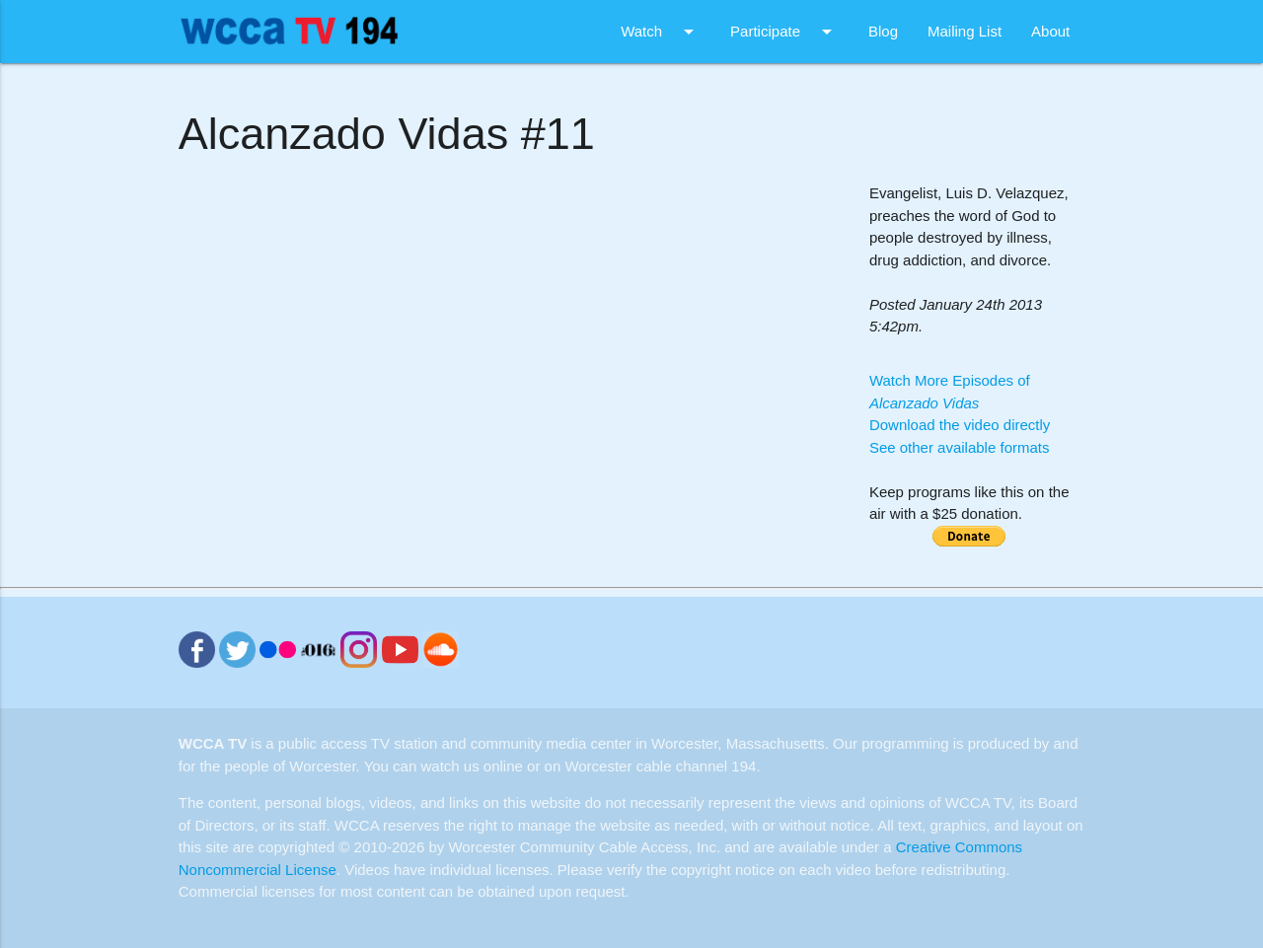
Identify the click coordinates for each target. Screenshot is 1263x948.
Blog (883, 31)
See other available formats (959, 447)
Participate (784, 31)
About (1050, 31)
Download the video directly (959, 424)
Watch (661, 31)
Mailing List (965, 31)
